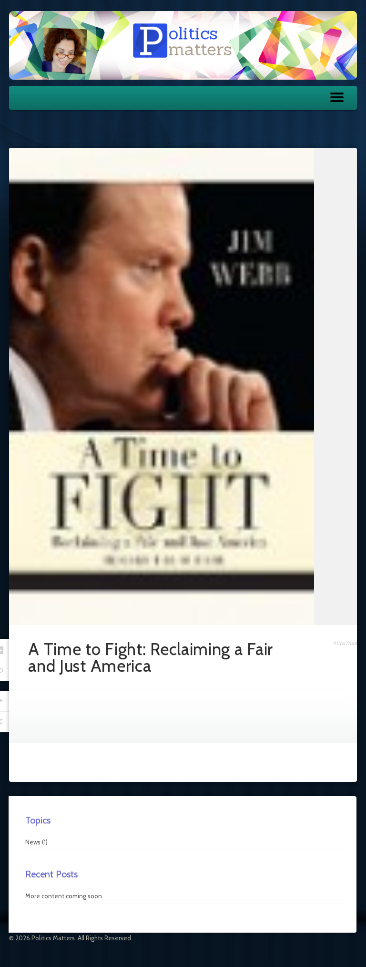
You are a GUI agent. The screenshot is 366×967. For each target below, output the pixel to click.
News (33, 842)
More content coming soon (63, 896)
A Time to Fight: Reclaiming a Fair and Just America (150, 657)
